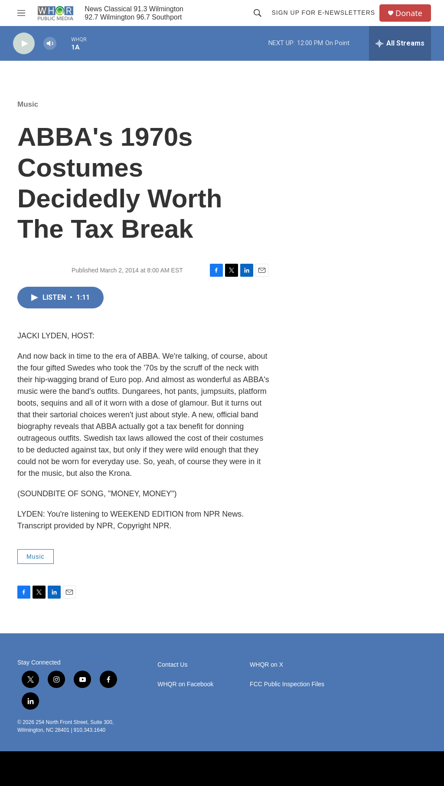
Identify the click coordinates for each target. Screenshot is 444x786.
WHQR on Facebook (185, 684)
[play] (24, 44)
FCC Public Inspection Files (287, 684)
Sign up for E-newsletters (323, 12)
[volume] (49, 43)
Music (27, 104)
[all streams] (400, 43)
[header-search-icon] (257, 13)
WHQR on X (266, 665)
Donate (408, 13)
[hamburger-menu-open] (21, 13)
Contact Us (172, 665)
